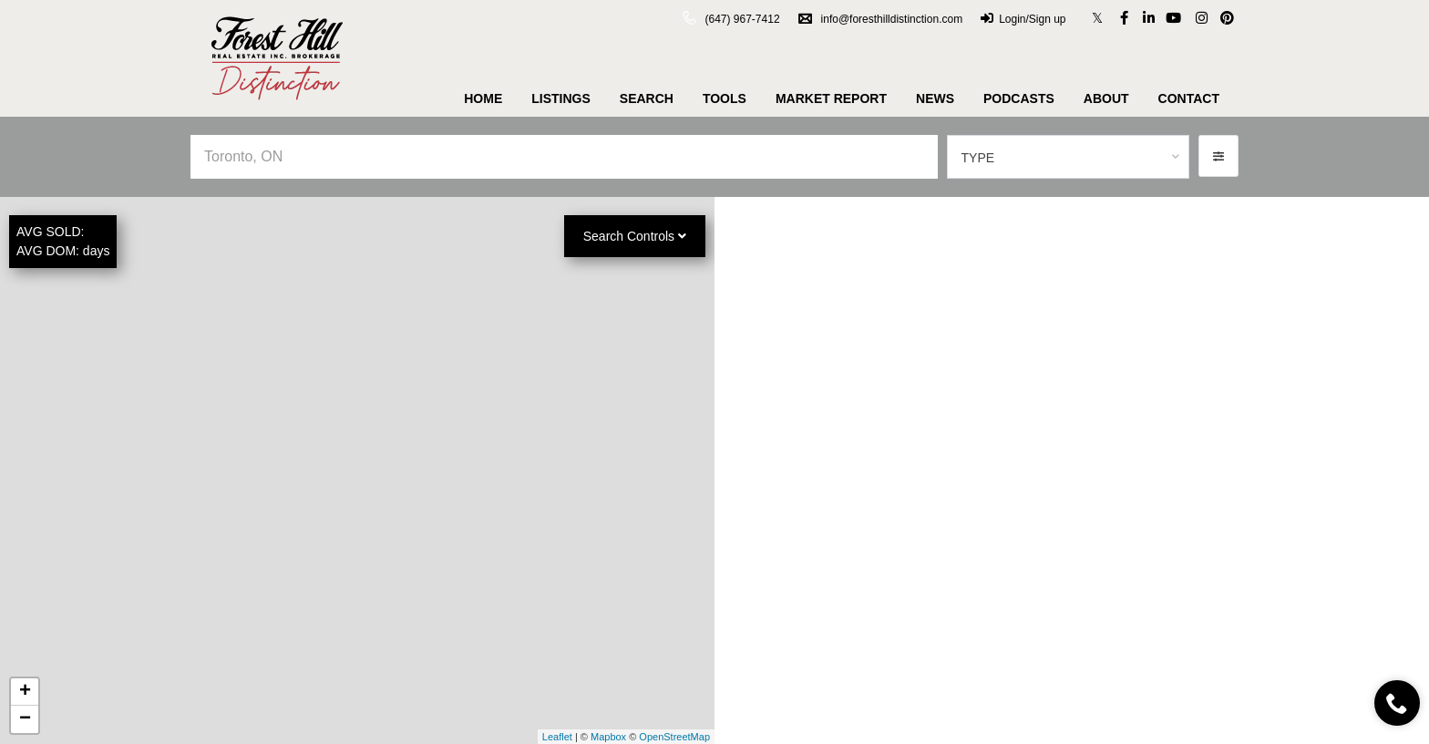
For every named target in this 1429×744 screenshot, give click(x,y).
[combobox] (1068, 157)
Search (646, 98)
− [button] (25, 719)
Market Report (831, 98)
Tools (724, 98)
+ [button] (25, 692)
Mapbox (608, 736)
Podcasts (1018, 98)
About (1106, 98)
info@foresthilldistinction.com (880, 19)
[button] (1218, 156)
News (935, 98)
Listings (561, 98)
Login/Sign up (1023, 19)
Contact (1188, 98)
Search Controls (634, 236)
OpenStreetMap (674, 736)
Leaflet (557, 736)
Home (483, 98)
